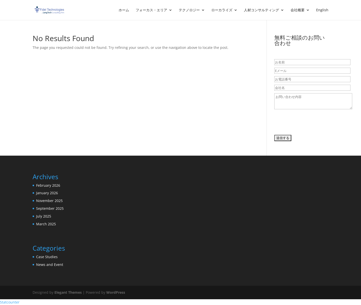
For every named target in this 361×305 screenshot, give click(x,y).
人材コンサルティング (261, 10)
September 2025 (50, 208)
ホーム (124, 10)
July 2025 (43, 216)
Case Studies (47, 256)
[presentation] (312, 123)
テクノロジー (189, 10)
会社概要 (298, 10)
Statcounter (10, 302)
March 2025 (46, 224)
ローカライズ (221, 10)
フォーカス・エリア (151, 10)
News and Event (49, 264)
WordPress (115, 292)
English (322, 10)
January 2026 (47, 192)
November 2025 (49, 200)
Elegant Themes (68, 292)
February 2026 (48, 185)
